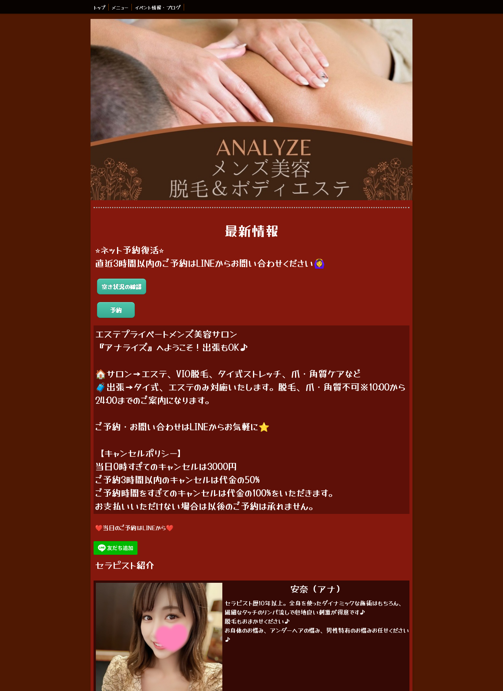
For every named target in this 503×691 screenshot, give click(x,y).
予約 (116, 309)
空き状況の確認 (122, 286)
